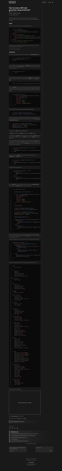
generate (27, 235)
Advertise (34, 458)
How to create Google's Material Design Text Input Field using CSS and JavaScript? (25, 433)
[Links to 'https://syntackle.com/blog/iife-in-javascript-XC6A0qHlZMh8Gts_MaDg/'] (44, 449)
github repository (15, 416)
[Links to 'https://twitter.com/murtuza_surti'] (31, 462)
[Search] (44, 2)
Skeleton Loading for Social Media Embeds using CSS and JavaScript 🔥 (23, 435)
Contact (49, 2)
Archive (32, 458)
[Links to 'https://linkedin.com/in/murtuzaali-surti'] (30, 462)
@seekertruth (24, 402)
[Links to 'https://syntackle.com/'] (12, 2)
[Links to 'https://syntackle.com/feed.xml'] (33, 462)
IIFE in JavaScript (15, 439)
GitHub (24, 418)
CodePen (29, 402)
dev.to (10, 6)
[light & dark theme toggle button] (52, 2)
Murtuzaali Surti (12, 11)
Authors (29, 458)
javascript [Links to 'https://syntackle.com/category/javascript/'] (15, 13)
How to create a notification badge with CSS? (19, 437)
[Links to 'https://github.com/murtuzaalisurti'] (28, 462)
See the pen (20, 402)
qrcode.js (30, 77)
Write (26, 458)
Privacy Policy (28, 460)
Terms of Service (33, 460)
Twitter (19, 418)
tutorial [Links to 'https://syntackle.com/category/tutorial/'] (19, 13)
